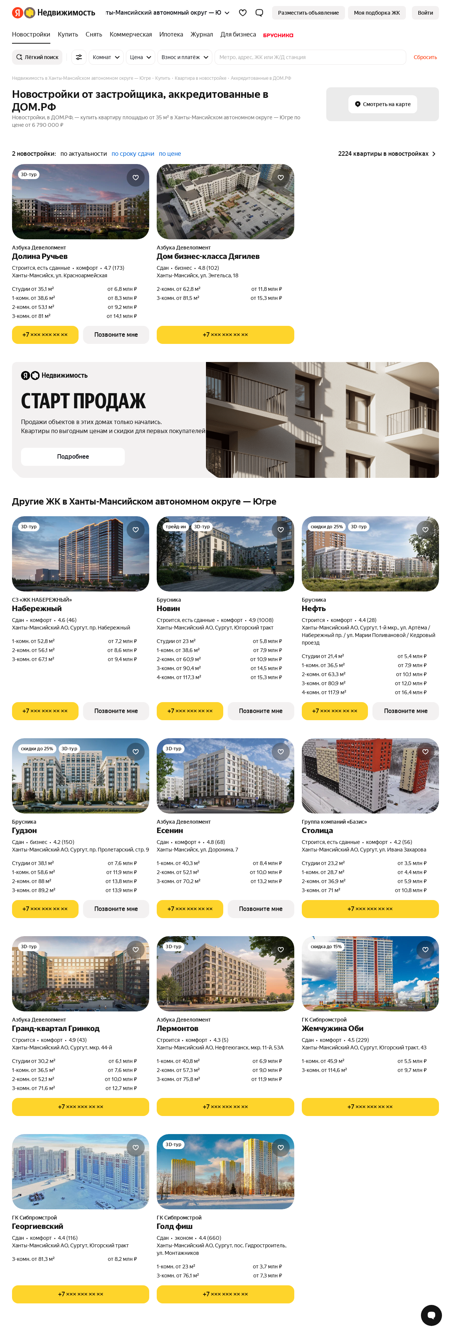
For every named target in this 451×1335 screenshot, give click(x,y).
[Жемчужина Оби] (370, 973)
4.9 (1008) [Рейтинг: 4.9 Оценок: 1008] (261, 620)
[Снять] (94, 35)
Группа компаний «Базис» (334, 822)
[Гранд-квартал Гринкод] (80, 973)
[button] (259, 13)
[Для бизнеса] (238, 35)
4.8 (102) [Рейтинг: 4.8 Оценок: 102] (208, 268)
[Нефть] (370, 553)
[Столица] (370, 775)
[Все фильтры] (78, 57)
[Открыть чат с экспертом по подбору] (431, 1315)
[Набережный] (80, 553)
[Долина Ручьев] (80, 201)
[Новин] (225, 553)
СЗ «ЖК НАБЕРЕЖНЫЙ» (42, 600)
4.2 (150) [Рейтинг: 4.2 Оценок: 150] (63, 842)
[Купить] (68, 35)
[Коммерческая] (131, 35)
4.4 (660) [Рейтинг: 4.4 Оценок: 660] (210, 1238)
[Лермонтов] (225, 973)
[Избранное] (243, 13)
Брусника (169, 600)
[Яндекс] (17, 12)
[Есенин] (225, 775)
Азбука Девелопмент (39, 248)
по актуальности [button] (84, 153)
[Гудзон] (80, 775)
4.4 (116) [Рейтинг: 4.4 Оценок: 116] (68, 1238)
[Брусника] (276, 35)
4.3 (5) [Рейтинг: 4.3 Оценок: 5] (221, 1040)
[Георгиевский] (80, 1171)
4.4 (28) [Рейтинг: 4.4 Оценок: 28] (368, 620)
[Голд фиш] (225, 1171)
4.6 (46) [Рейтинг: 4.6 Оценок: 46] (67, 620)
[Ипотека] (171, 35)
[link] (425, 13)
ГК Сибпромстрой (324, 1020)
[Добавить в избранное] (136, 178)
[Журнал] (202, 35)
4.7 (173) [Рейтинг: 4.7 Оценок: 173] (114, 268)
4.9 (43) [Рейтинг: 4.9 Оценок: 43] (78, 1040)
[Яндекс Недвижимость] (59, 12)
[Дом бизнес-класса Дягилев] (225, 201)
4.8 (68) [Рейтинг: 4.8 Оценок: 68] (216, 842)
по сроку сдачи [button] (133, 153)
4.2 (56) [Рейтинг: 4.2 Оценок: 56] (403, 842)
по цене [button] (170, 153)
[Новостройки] (33, 35)
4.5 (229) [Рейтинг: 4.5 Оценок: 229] (358, 1040)
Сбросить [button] (425, 57)
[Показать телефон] (45, 335)
